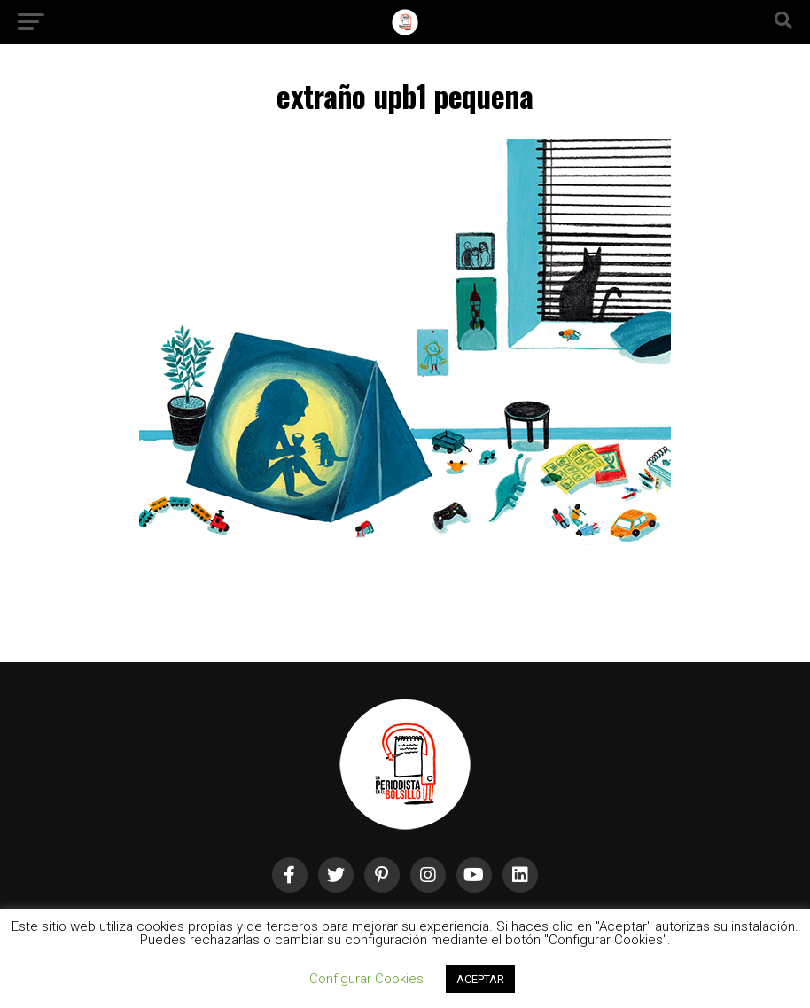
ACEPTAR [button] (480, 979)
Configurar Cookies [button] (366, 979)
